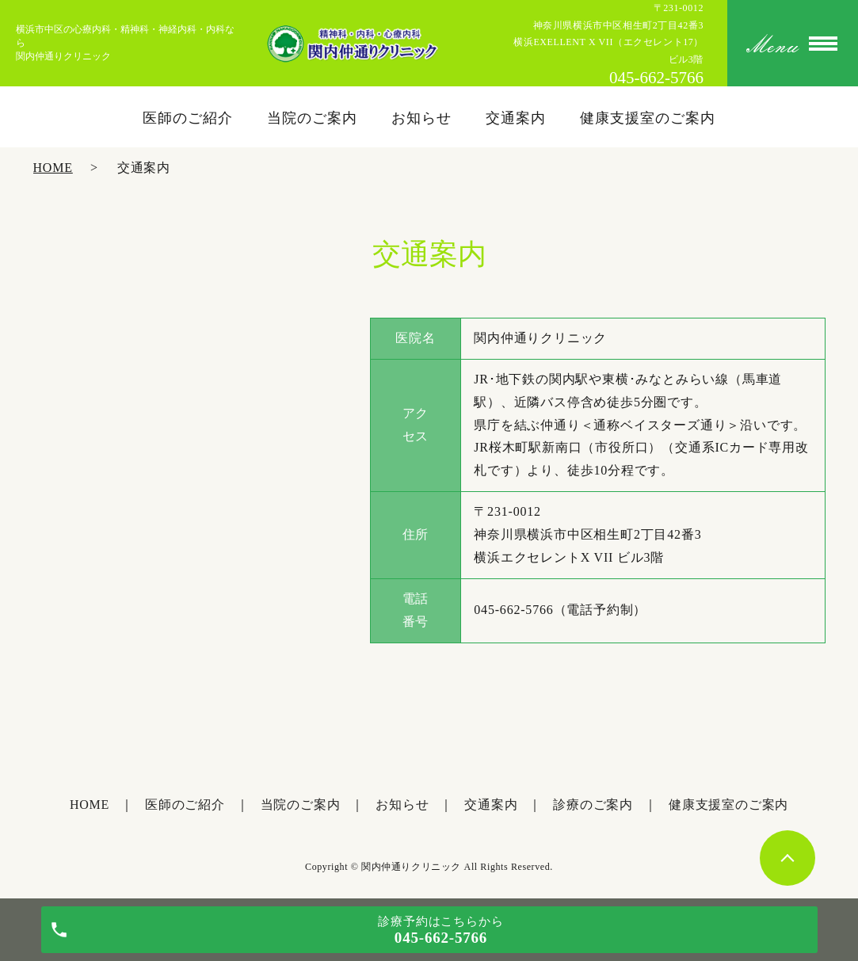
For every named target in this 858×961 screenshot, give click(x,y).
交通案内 (516, 118)
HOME (53, 167)
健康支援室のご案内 (647, 118)
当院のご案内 (312, 118)
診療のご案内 (593, 804)
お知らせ (421, 118)
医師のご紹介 (187, 118)
